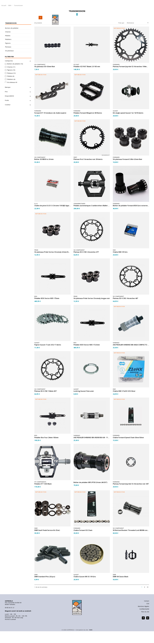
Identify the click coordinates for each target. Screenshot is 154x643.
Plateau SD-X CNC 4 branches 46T (125, 311)
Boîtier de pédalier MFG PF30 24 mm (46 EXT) (90, 495)
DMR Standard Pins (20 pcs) (44, 589)
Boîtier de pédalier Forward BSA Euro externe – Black (131, 218)
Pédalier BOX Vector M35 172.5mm (87, 357)
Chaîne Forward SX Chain (83, 543)
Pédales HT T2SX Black (43, 496)
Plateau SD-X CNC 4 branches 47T (86, 265)
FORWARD (116, 77)
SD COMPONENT (39, 77)
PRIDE (36, 262)
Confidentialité (144, 621)
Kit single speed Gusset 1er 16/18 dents (128, 125)
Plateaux (8, 59)
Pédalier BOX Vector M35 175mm (46, 311)
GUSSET (115, 123)
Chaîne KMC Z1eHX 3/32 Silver (124, 404)
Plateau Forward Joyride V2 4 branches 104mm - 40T (131, 79)
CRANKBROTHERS (79, 216)
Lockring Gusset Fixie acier (84, 404)
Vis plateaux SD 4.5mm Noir (44, 79)
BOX (35, 309)
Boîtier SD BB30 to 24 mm (44, 172)
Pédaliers (8, 52)
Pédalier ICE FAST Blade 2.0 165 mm (87, 79)
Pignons (8, 56)
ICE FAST (76, 77)
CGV (147, 616)
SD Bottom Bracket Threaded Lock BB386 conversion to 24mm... (131, 543)
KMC (114, 262)
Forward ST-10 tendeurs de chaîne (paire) (50, 125)
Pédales (7, 48)
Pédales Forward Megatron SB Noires (88, 125)
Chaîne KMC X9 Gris (120, 265)
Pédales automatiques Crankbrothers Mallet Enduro (92, 218)
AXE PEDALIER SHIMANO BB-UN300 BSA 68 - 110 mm (92, 450)
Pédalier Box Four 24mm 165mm (46, 450)
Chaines (8, 44)
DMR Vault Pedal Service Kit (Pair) (47, 543)
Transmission (10, 36)
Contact (146, 613)
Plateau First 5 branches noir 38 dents (88, 172)
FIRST (75, 170)
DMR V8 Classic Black (120, 589)
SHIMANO (116, 355)
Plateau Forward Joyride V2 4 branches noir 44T (131, 496)
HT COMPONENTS (40, 494)
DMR (36, 541)
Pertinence (138, 35)
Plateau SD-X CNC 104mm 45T (45, 404)
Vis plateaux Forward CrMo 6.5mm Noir (127, 172)
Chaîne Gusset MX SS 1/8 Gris (85, 589)
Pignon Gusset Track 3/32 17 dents (47, 357)
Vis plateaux (9, 63)
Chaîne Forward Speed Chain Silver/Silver (128, 450)
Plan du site (145, 624)
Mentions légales (143, 619)
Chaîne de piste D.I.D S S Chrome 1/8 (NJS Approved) (52, 218)
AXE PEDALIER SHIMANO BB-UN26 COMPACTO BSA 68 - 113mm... (131, 357)
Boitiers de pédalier (11, 41)
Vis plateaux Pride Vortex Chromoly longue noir (92, 311)
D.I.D (36, 216)
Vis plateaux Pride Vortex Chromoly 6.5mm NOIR (52, 265)
